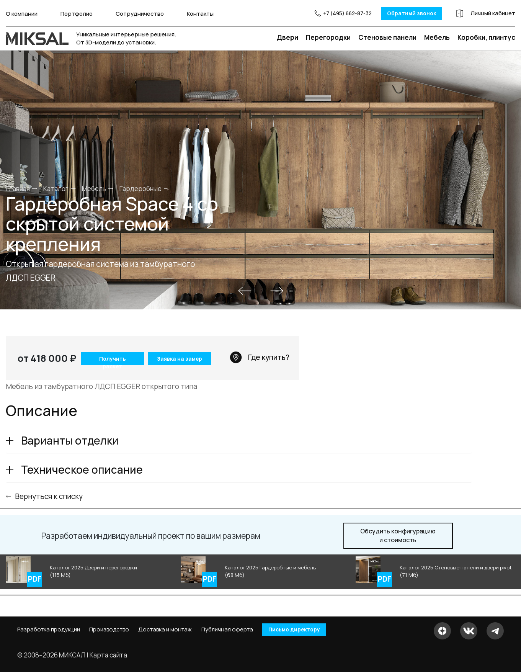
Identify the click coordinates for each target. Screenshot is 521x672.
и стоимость (398, 535)
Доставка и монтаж (165, 630)
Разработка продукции (48, 630)
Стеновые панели (387, 37)
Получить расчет (110, 359)
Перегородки (328, 37)
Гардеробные (140, 187)
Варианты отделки (70, 440)
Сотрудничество (140, 13)
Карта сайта (108, 654)
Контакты (200, 13)
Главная (18, 187)
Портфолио (76, 13)
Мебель (437, 37)
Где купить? (259, 357)
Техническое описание (82, 469)
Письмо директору (298, 630)
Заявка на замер (179, 358)
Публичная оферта (227, 630)
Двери (287, 37)
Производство (109, 630)
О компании (22, 13)
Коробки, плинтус (486, 37)
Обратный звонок (397, 13)
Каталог (56, 187)
